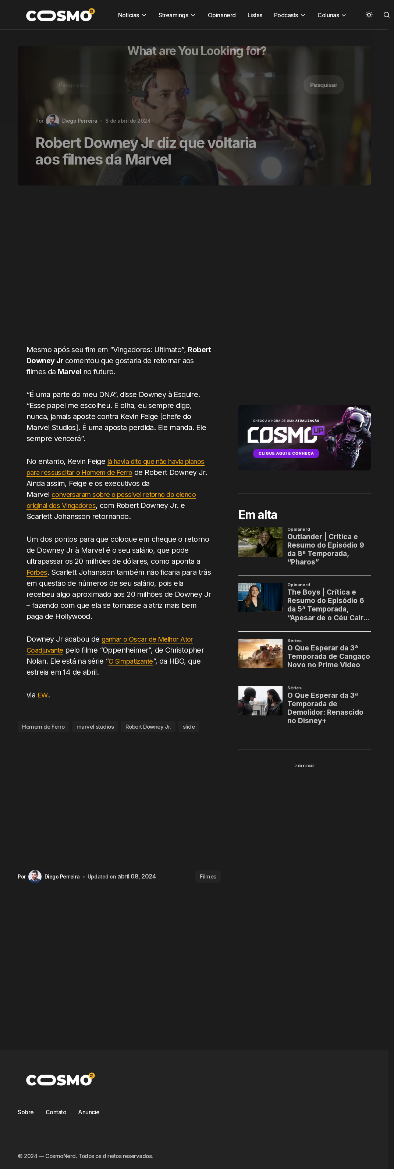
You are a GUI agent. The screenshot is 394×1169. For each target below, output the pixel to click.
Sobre (26, 1112)
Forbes (37, 572)
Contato (56, 1112)
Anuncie (89, 1112)
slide (189, 726)
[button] (369, 14)
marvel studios (95, 726)
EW (43, 694)
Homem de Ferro (43, 726)
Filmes (208, 876)
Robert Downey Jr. (148, 726)
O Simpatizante (133, 661)
